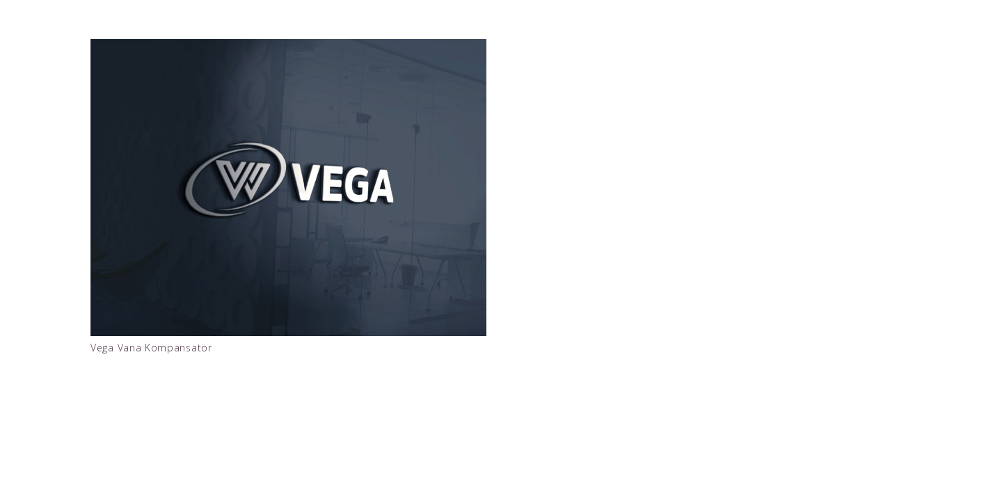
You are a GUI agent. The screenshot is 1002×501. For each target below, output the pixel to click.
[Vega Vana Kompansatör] (288, 187)
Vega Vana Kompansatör (151, 347)
